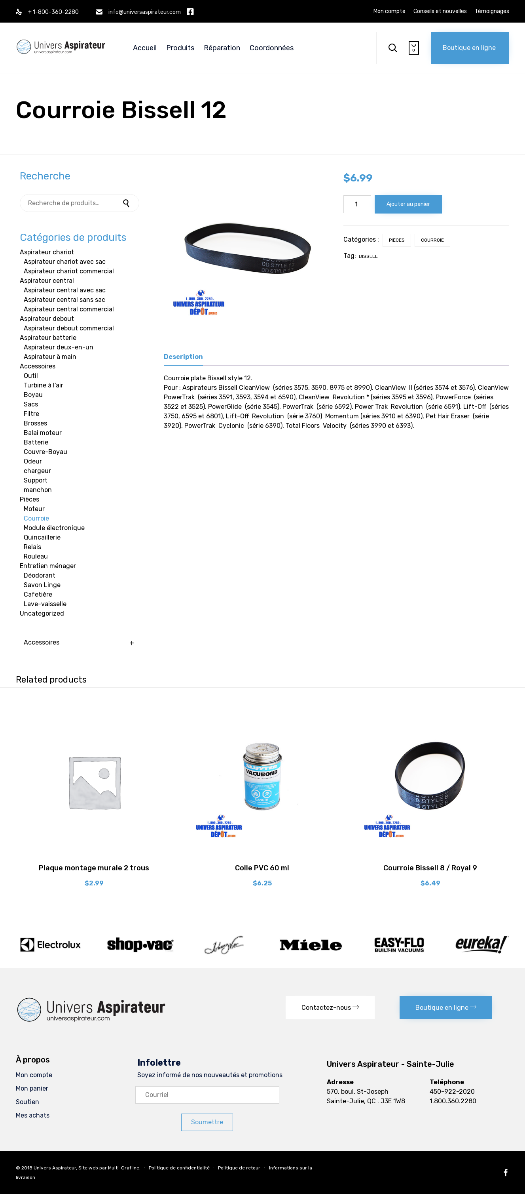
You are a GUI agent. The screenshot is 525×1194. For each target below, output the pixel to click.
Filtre (31, 414)
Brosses (35, 423)
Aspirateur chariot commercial (69, 271)
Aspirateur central (47, 280)
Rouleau (36, 556)
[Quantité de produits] (357, 204)
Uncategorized (42, 613)
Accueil (145, 48)
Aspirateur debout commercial (69, 328)
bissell (368, 256)
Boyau (33, 395)
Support (35, 480)
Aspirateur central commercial (69, 309)
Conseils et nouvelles (440, 11)
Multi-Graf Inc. (124, 1168)
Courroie (432, 240)
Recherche (127, 203)
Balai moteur (43, 433)
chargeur (37, 471)
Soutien (27, 1102)
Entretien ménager (48, 566)
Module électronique (54, 528)
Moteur (34, 509)
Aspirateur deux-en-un (58, 347)
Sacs (31, 404)
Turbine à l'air (43, 385)
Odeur (33, 461)
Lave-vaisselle (45, 604)
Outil (31, 376)
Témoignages (492, 11)
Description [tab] (183, 356)
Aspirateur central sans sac (64, 299)
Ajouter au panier (408, 204)
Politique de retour (239, 1168)
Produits (180, 48)
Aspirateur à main (50, 356)
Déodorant (39, 575)
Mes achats (32, 1115)
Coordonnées (272, 48)
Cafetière (38, 594)
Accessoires (37, 366)
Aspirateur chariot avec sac (65, 261)
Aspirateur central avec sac (65, 290)
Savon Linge (42, 585)
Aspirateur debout (47, 318)
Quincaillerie (42, 537)
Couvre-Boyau (45, 452)
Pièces (397, 240)
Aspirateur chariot (47, 252)
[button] (470, 48)
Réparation (222, 48)
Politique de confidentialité (179, 1168)
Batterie (36, 442)
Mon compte (389, 11)
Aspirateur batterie (48, 337)
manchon (38, 490)
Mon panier (32, 1088)
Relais (32, 547)
